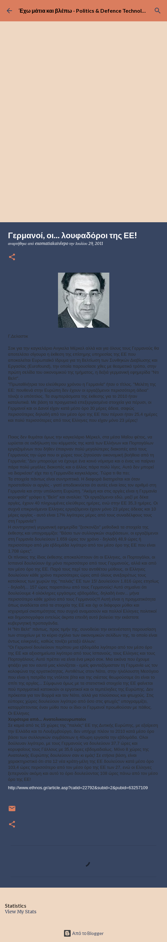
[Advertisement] (83, 172)
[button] (12, 257)
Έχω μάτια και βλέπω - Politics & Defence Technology (85, 10)
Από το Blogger (83, 933)
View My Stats (20, 912)
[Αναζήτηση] (158, 11)
